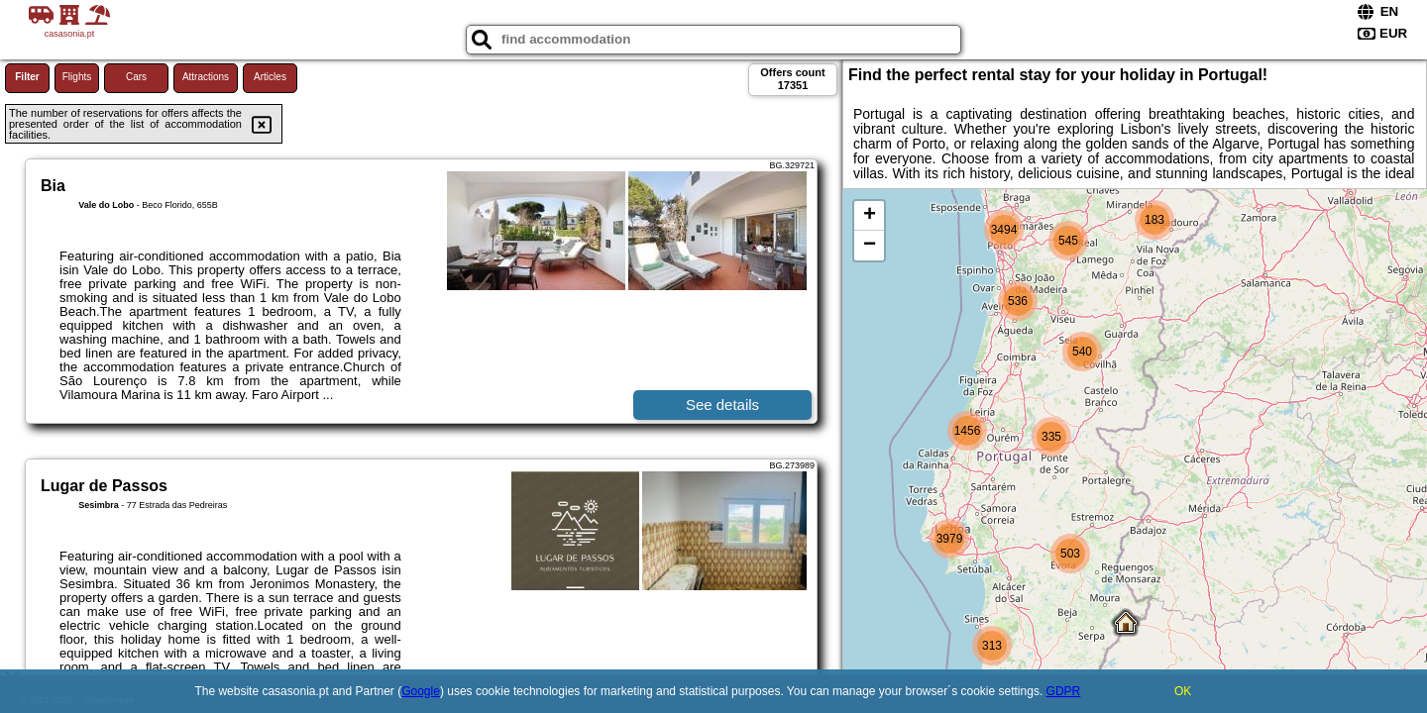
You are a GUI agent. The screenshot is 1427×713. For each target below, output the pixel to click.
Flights (76, 76)
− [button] (869, 245)
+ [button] (869, 216)
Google (420, 691)
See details (722, 404)
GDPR (1063, 691)
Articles (270, 76)
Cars (136, 76)
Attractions (205, 76)
